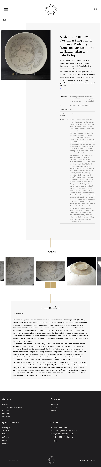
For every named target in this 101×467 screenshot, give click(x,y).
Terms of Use (91, 460)
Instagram (54, 407)
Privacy (82, 460)
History (4, 434)
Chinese (5, 404)
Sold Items (6, 417)
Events (4, 440)
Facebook (54, 404)
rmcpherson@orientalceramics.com (63, 431)
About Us (5, 431)
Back (3, 20)
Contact (5, 443)
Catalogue (6, 428)
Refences (5, 437)
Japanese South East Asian (12, 407)
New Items (6, 414)
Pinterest (53, 410)
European (5, 410)
